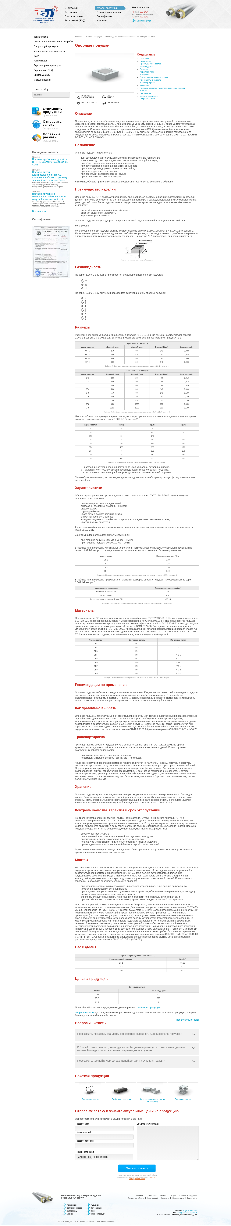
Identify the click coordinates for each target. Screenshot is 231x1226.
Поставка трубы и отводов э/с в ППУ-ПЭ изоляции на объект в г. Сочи (50, 162)
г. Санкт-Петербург (143, 21)
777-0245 (141, 17)
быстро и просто (51, 124)
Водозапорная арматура (47, 65)
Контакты (102, 20)
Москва (70, 1215)
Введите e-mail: (84, 1133)
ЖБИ (36, 56)
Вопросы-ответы (73, 16)
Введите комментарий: (148, 1125)
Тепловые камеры (183, 1100)
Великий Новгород (74, 1209)
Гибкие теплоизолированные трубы (50, 41)
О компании (71, 8)
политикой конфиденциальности (143, 1179)
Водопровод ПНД (43, 70)
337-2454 (142, 11)
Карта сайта (192, 1199)
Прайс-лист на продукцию (89, 97)
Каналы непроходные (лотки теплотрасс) (152, 1101)
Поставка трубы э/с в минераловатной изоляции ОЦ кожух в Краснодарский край (49, 197)
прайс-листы (51, 112)
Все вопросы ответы (187, 1024)
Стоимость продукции (109, 12)
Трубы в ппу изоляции (121, 1100)
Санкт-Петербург (97, 1215)
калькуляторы (51, 137)
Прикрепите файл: (85, 1153)
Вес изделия (117, 97)
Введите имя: (83, 1125)
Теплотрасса (41, 37)
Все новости (39, 211)
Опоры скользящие (90, 1100)
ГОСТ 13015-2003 (91, 103)
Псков (92, 1212)
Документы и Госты (136, 1199)
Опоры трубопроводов (46, 46)
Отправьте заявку (85, 1014)
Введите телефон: (85, 1142)
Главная (78, 37)
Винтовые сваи (42, 75)
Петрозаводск (96, 1209)
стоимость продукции (148, 1008)
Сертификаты (104, 16)
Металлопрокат (42, 79)
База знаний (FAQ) (74, 20)
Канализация (41, 60)
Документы (70, 12)
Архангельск (72, 1206)
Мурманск (94, 1206)
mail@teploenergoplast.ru (187, 1214)
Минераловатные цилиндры (49, 51)
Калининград (72, 1212)
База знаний (153, 1199)
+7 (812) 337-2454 (190, 1212)
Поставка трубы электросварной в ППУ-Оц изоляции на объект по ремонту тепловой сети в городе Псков (49, 176)
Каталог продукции (107, 8)
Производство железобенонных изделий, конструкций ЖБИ (130, 37)
